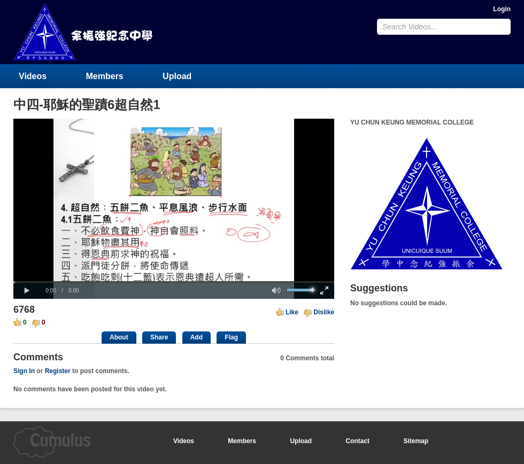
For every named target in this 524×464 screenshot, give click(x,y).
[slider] (173, 282)
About (119, 337)
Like (292, 312)
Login (502, 9)
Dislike (323, 312)
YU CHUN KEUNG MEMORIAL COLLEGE (84, 31)
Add (196, 337)
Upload (177, 76)
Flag (231, 337)
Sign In (24, 371)
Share (159, 337)
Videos (33, 76)
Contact (357, 441)
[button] (26, 291)
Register (58, 371)
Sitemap (415, 441)
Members (105, 76)
